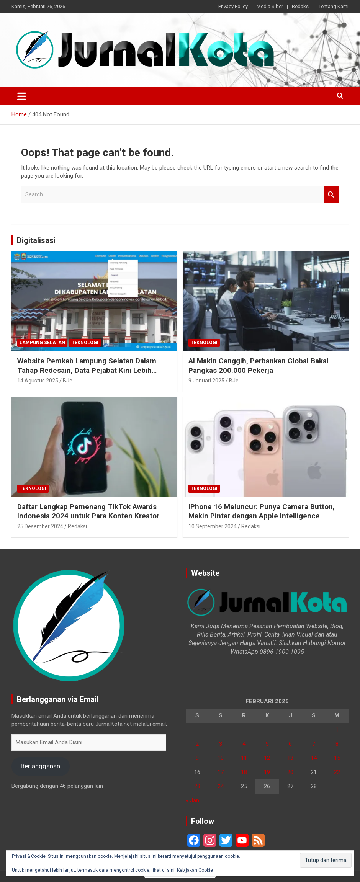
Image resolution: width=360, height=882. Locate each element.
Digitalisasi (36, 240)
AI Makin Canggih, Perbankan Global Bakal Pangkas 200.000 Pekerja (258, 365)
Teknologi (85, 342)
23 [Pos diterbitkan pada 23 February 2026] (197, 786)
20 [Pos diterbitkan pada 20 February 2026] (290, 772)
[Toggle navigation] (21, 96)
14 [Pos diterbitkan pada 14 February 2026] (314, 758)
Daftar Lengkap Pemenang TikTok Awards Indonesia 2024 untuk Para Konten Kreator (88, 511)
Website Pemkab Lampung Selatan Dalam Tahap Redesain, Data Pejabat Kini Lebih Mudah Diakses (86, 370)
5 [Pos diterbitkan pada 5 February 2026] (266, 743)
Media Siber (270, 6)
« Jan (192, 800)
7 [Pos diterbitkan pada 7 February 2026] (313, 743)
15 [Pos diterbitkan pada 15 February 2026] (337, 758)
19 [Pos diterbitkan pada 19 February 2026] (267, 772)
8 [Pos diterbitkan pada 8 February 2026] (337, 743)
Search (331, 194)
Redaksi (301, 6)
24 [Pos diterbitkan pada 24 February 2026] (221, 786)
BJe (67, 380)
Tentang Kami (334, 6)
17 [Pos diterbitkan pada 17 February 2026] (221, 772)
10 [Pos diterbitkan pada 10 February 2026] (221, 758)
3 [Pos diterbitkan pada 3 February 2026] (220, 743)
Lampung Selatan (42, 342)
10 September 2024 (212, 526)
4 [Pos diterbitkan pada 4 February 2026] (243, 743)
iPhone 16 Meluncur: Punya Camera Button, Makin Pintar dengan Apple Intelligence (261, 511)
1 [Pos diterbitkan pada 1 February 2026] (337, 729)
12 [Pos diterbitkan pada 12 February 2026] (267, 758)
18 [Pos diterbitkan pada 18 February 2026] (244, 772)
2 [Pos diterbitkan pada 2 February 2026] (197, 743)
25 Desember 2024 (40, 526)
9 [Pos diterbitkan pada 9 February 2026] (197, 758)
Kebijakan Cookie (195, 870)
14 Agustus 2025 (37, 380)
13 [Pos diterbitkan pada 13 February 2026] (290, 758)
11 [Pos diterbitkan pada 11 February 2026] (244, 758)
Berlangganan (40, 766)
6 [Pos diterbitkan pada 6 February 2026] (290, 743)
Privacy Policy (233, 6)
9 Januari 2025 (206, 380)
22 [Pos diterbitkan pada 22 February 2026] (337, 772)
